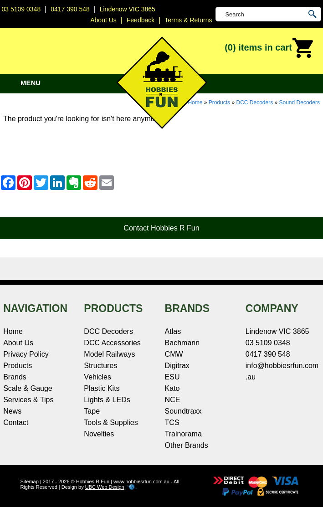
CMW (174, 354)
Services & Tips (28, 400)
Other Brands (186, 445)
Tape (92, 411)
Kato (172, 388)
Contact (15, 422)
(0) (269, 48)
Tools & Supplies (111, 422)
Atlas (173, 331)
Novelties (99, 434)
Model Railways (109, 354)
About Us (18, 343)
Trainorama (183, 434)
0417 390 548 (70, 9)
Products (219, 102)
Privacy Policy (26, 354)
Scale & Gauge (27, 388)
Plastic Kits (101, 388)
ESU (172, 377)
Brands (14, 377)
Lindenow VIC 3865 (127, 9)
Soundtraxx (183, 411)
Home (13, 331)
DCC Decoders (254, 102)
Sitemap (29, 481)
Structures (100, 365)
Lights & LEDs (107, 400)
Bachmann (182, 343)
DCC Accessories (112, 343)
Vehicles (97, 377)
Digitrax (177, 365)
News (12, 411)
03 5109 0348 (21, 9)
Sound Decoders (299, 102)
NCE (172, 400)
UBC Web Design (104, 487)
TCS (172, 422)
